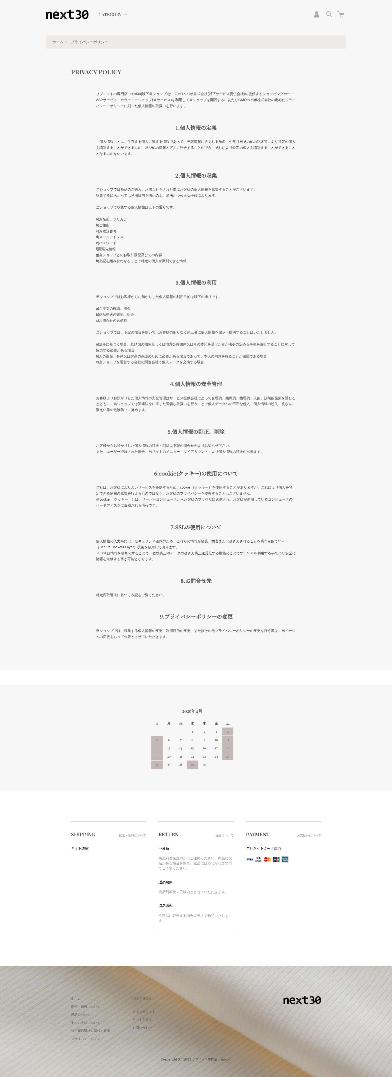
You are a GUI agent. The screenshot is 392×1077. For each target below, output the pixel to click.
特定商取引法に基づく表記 (90, 1030)
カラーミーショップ (136, 100)
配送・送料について (85, 1006)
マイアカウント (143, 1011)
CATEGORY (110, 15)
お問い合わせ (142, 1027)
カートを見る (142, 1019)
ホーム (58, 42)
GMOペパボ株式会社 (191, 94)
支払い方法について (85, 1022)
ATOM (147, 998)
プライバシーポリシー (87, 1038)
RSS (135, 998)
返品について (80, 1014)
